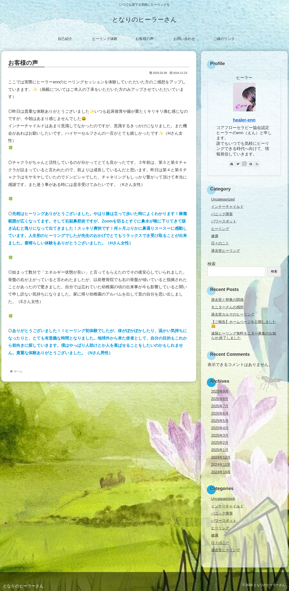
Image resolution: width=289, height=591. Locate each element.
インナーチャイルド (227, 206)
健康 (214, 236)
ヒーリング (220, 229)
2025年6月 (219, 413)
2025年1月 (219, 450)
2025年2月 (219, 443)
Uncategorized (223, 199)
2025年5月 (219, 421)
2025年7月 (219, 406)
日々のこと (220, 243)
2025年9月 (219, 391)
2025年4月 (219, 428)
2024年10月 (221, 472)
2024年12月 (221, 457)
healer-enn (244, 119)
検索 (211, 264)
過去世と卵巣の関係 (227, 300)
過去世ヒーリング (225, 251)
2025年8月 (219, 399)
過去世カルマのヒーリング (232, 314)
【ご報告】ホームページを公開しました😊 (243, 324)
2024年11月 (221, 464)
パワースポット (223, 221)
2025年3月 (219, 435)
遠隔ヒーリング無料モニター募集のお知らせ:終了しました (243, 335)
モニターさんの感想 (227, 307)
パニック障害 (222, 214)
